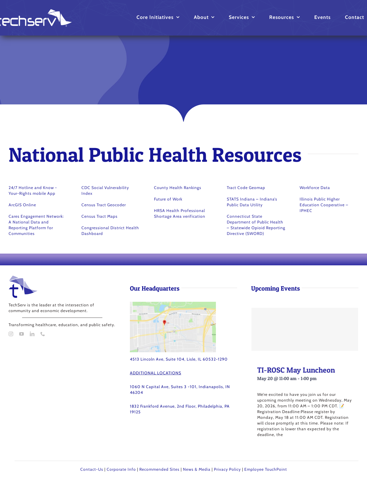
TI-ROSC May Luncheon (296, 369)
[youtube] (21, 334)
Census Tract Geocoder (103, 204)
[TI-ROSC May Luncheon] (304, 329)
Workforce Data (315, 187)
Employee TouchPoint (265, 469)
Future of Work (168, 199)
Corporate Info (121, 469)
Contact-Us (91, 469)
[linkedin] (32, 334)
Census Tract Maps (99, 216)
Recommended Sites (159, 469)
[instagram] (11, 334)
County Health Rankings (177, 187)
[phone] (42, 334)
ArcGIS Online (22, 204)
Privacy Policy (227, 469)
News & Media (196, 469)
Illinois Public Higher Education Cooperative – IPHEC (324, 204)
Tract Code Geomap (246, 187)
